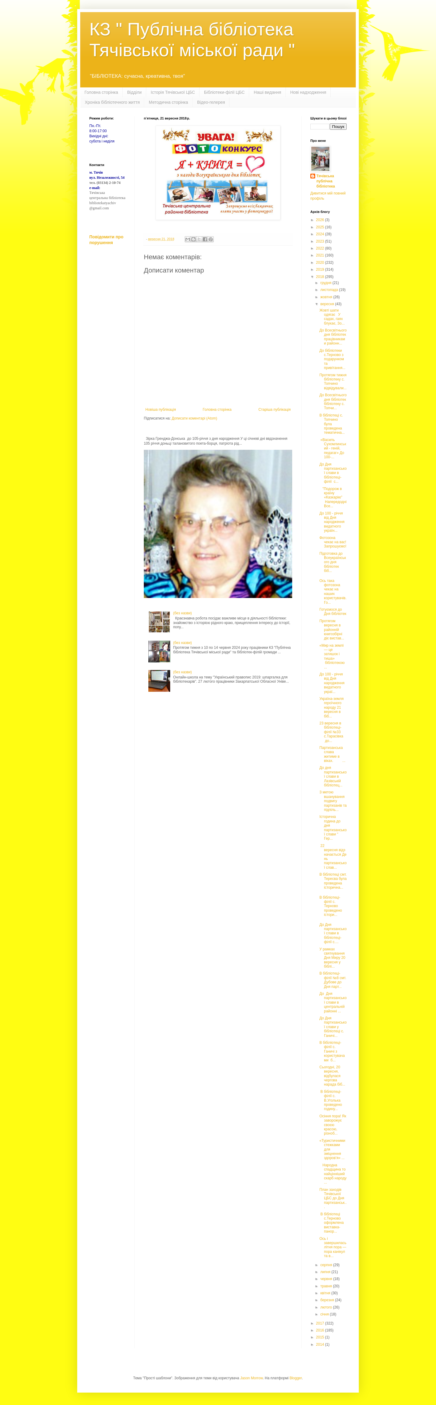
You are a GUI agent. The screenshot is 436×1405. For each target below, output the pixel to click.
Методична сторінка (168, 102)
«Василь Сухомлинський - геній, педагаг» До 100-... (332, 448)
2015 (320, 1337)
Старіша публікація (274, 409)
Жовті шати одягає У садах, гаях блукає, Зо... (332, 316)
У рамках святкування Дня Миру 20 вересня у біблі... (332, 958)
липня (326, 1272)
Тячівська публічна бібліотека (325, 181)
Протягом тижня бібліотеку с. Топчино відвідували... (333, 381)
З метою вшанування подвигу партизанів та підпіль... (333, 801)
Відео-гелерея (211, 102)
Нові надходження (308, 92)
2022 (320, 248)
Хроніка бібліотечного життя (112, 102)
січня (325, 1314)
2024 (320, 234)
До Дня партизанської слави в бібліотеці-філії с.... (333, 933)
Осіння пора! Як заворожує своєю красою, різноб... (332, 1125)
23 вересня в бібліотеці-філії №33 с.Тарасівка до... (331, 732)
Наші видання (267, 92)
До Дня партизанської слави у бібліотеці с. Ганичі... (333, 1027)
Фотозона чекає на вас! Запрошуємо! (332, 542)
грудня (326, 283)
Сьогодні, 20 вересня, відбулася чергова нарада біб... (332, 1076)
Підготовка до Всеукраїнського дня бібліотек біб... (332, 562)
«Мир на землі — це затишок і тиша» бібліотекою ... (332, 656)
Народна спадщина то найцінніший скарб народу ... (332, 1174)
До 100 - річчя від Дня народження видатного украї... (332, 683)
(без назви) (182, 613)
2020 (320, 262)
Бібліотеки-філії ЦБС (224, 92)
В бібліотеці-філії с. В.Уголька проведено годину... (330, 1100)
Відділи (134, 92)
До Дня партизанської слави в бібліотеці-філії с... (333, 473)
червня (326, 1279)
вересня (327, 304)
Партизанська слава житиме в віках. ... (332, 754)
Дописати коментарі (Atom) (194, 418)
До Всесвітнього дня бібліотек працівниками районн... (333, 336)
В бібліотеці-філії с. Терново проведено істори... (330, 906)
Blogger (295, 1378)
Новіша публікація (160, 409)
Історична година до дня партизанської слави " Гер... (333, 828)
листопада (329, 290)
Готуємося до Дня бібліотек (332, 611)
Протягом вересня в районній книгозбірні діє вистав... (331, 630)
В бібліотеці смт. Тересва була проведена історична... (333, 881)
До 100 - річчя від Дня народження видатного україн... (332, 522)
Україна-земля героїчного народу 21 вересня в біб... (331, 707)
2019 (320, 269)
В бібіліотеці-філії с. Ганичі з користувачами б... (332, 1051)
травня (326, 1286)
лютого (326, 1307)
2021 (320, 255)
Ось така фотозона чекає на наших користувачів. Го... (332, 592)
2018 (320, 277)
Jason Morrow (251, 1378)
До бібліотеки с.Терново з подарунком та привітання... (332, 359)
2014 (320, 1344)
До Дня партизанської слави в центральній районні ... (333, 1002)
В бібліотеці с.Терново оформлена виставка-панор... (331, 1223)
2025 (320, 227)
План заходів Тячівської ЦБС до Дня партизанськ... (333, 1198)
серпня (326, 1265)
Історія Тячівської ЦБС (173, 92)
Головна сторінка (101, 92)
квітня (325, 1293)
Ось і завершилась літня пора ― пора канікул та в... (332, 1247)
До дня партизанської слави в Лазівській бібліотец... (333, 776)
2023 (320, 241)
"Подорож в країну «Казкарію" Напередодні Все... (333, 497)
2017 (320, 1323)
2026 (320, 220)
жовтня (326, 297)
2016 (320, 1330)
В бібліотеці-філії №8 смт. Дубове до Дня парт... (332, 979)
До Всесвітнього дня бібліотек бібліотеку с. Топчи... (333, 401)
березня (327, 1300)
